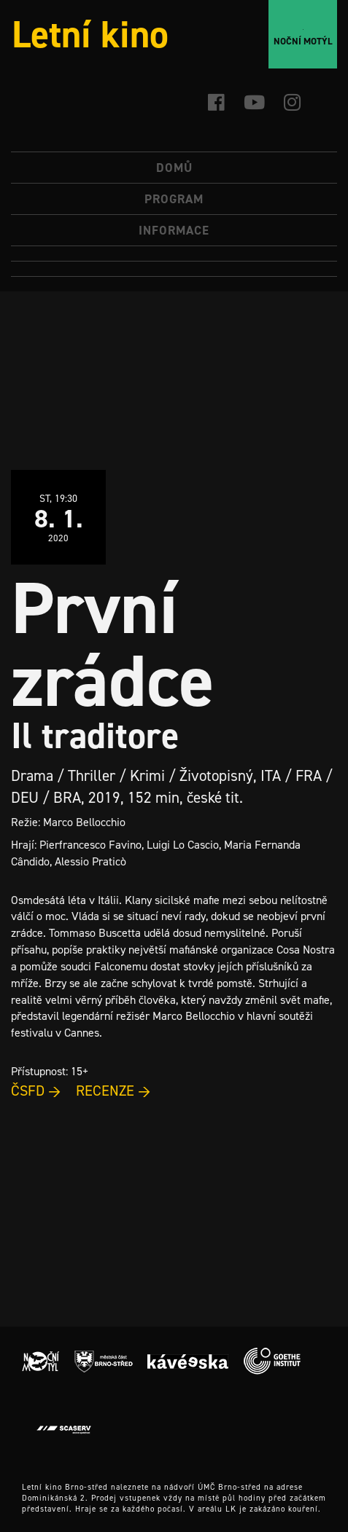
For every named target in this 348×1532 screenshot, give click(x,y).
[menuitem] (174, 254)
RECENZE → (113, 1090)
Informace (174, 230)
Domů (174, 168)
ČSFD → (36, 1090)
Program (174, 199)
